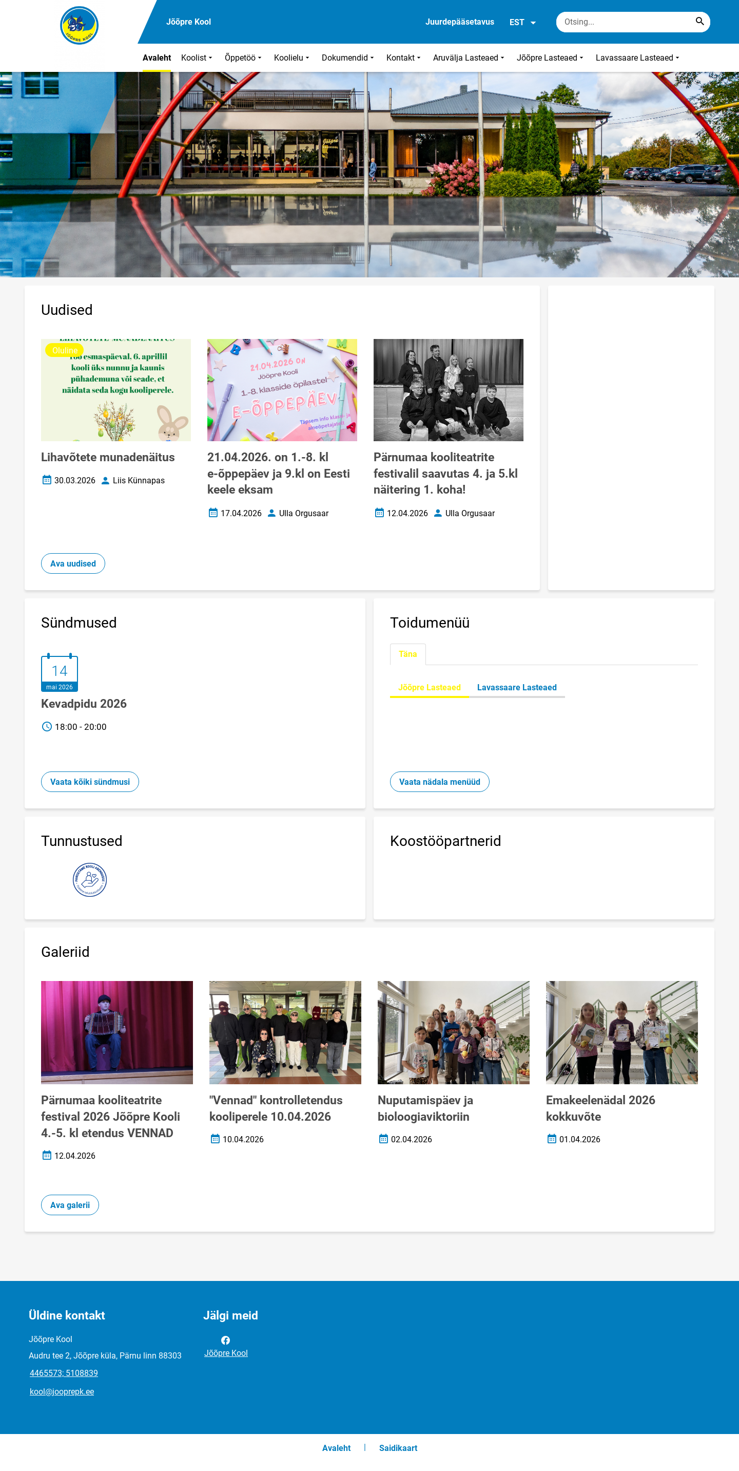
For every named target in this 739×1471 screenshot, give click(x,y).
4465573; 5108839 (64, 1373)
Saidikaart (398, 1448)
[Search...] (700, 22)
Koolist (198, 58)
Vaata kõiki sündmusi (90, 782)
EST (523, 22)
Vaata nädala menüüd (439, 782)
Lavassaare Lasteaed (639, 58)
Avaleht (157, 58)
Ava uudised (73, 564)
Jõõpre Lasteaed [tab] (429, 687)
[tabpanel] (544, 687)
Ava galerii (70, 1205)
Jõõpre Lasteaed (551, 58)
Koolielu (293, 58)
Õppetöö (244, 58)
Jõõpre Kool (226, 1345)
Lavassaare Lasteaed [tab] (517, 687)
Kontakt (404, 58)
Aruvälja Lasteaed (470, 58)
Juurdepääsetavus (459, 22)
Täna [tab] (408, 654)
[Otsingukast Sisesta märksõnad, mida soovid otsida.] (633, 22)
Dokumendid (349, 58)
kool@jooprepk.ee (62, 1392)
